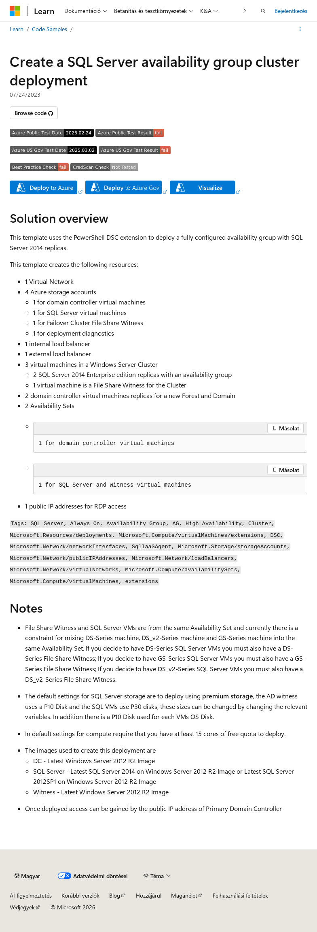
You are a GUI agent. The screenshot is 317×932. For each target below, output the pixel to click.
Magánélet (184, 895)
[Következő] (245, 10)
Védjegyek (22, 907)
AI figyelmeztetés (31, 895)
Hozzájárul (148, 895)
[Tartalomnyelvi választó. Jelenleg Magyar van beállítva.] (27, 875)
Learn (16, 29)
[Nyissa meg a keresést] (263, 11)
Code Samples (49, 29)
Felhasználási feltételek (240, 895)
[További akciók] (300, 29)
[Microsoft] (15, 11)
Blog (114, 895)
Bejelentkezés (291, 11)
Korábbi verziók (80, 895)
